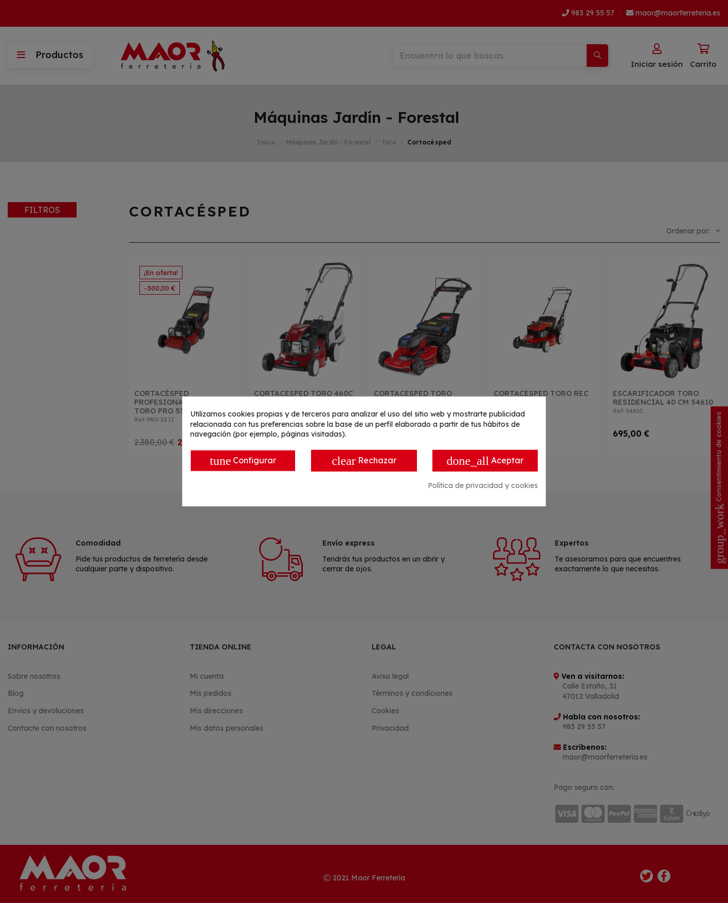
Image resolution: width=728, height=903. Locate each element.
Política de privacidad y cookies (483, 485)
